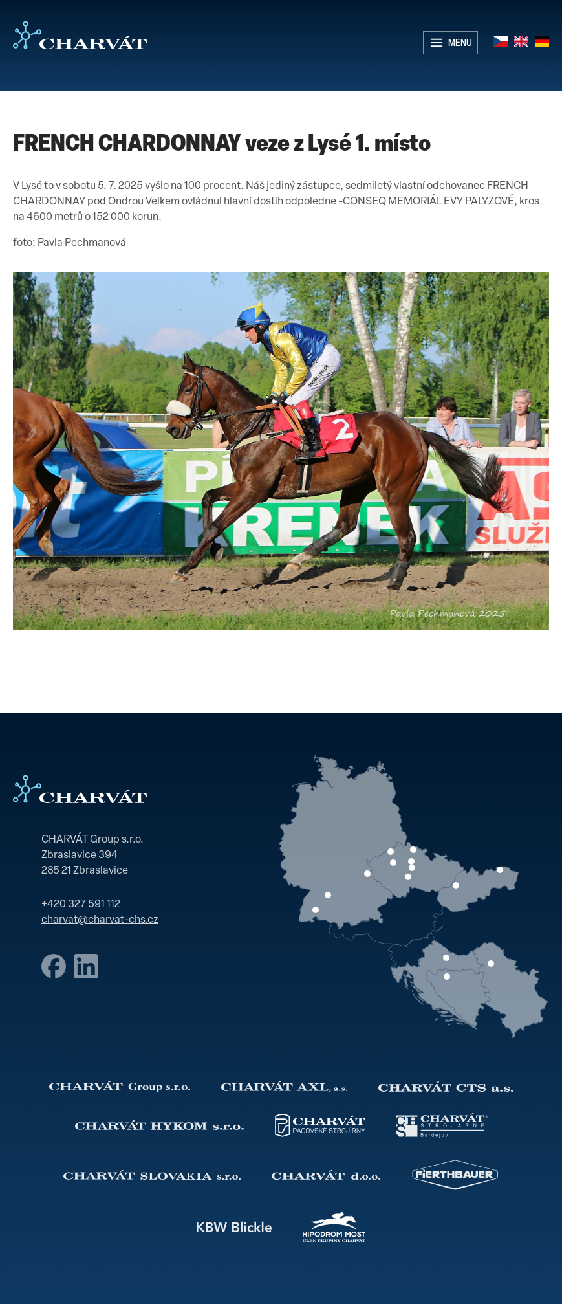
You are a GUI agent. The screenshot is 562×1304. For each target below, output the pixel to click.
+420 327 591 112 (80, 905)
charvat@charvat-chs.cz (99, 920)
